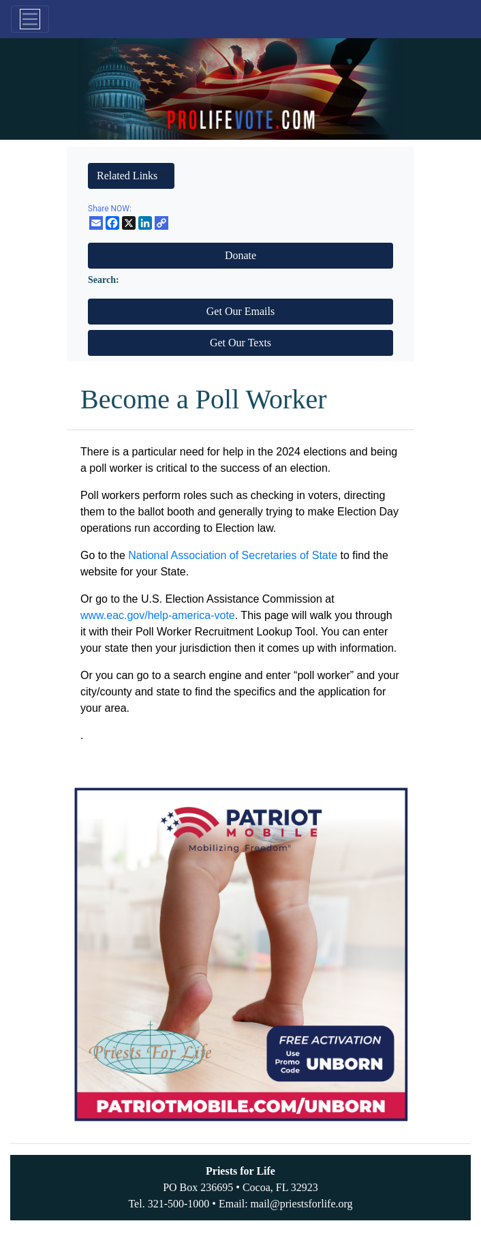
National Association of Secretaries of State (232, 555)
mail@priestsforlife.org (302, 1203)
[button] (131, 176)
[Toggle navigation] (30, 19)
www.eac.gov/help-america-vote (157, 615)
